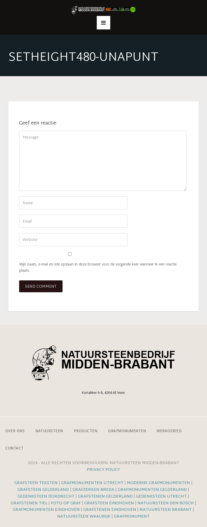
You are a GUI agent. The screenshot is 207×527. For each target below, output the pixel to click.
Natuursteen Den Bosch (165, 503)
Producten (86, 431)
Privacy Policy (103, 470)
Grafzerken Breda (93, 490)
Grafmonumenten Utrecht (92, 483)
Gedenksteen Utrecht (162, 496)
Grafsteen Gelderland (43, 490)
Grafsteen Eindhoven (109, 503)
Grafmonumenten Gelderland (152, 490)
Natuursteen (49, 431)
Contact (14, 448)
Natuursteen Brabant (166, 509)
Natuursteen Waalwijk (84, 516)
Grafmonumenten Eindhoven (46, 509)
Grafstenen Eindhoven (109, 509)
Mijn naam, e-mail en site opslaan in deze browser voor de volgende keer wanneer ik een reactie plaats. (98, 267)
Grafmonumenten (127, 431)
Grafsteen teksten (36, 483)
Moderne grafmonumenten (158, 483)
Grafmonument (132, 516)
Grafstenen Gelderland (105, 496)
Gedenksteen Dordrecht (46, 496)
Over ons (15, 431)
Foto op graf (66, 503)
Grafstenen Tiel (29, 503)
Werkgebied (169, 431)
